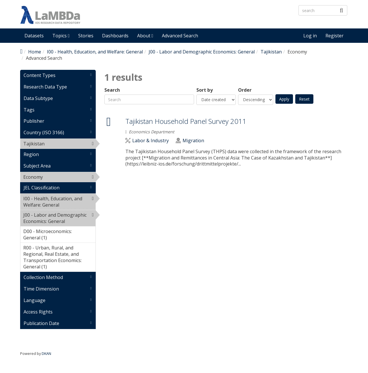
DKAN (46, 353)
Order (245, 90)
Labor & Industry (150, 141)
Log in (310, 35)
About (145, 35)
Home (34, 52)
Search (112, 90)
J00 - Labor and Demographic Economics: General (202, 52)
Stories (85, 35)
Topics (61, 35)
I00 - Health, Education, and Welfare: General (95, 52)
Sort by (204, 90)
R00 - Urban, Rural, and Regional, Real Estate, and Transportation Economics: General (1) (59, 258)
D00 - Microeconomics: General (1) (59, 235)
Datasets (34, 35)
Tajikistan (271, 52)
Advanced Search (180, 35)
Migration (193, 141)
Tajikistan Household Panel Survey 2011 (185, 121)
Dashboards (115, 35)
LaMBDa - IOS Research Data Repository (171, 19)
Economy (57, 177)
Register (334, 35)
